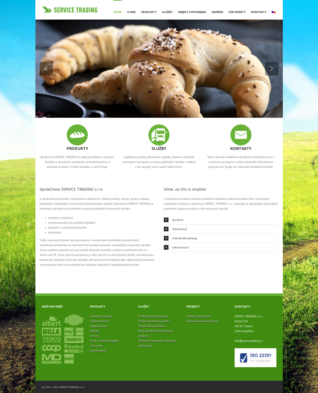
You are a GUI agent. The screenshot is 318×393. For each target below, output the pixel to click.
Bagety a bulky (98, 326)
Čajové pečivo (98, 350)
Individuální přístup (180, 238)
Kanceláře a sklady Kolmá (202, 321)
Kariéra (217, 12)
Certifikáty (237, 12)
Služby (167, 12)
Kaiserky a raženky (101, 316)
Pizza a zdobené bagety (104, 341)
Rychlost (173, 220)
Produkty (149, 12)
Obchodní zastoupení (151, 341)
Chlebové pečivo (100, 321)
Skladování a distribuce (152, 326)
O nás (131, 12)
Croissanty (96, 346)
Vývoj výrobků (146, 331)
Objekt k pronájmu (192, 12)
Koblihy (94, 331)
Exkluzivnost (176, 247)
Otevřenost (175, 229)
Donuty (94, 336)
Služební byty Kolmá (198, 316)
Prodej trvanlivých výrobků (153, 321)
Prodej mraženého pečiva (153, 316)
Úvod (117, 12)
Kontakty (258, 12)
